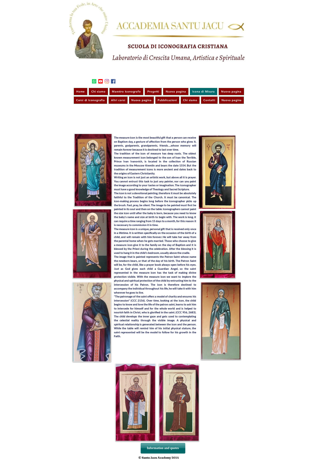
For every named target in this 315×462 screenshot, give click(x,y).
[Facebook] (113, 81)
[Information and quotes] (163, 448)
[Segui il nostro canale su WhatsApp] (94, 81)
